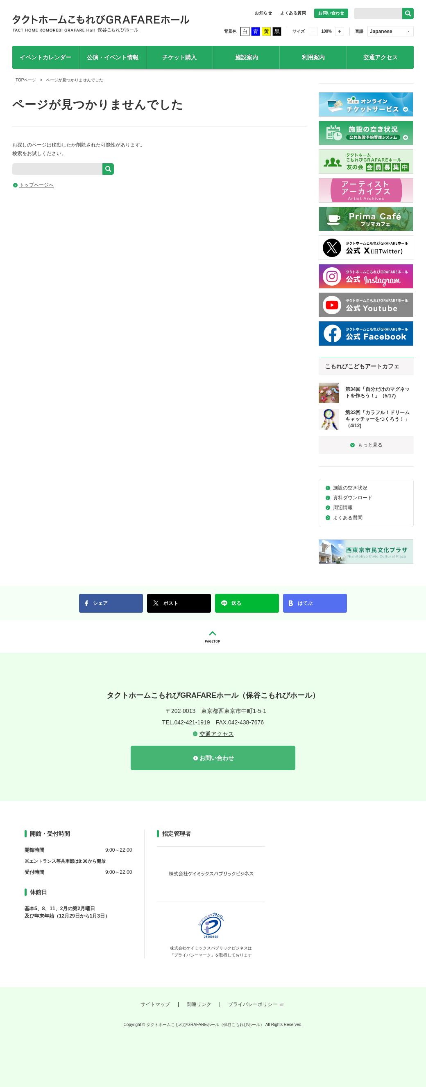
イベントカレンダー (45, 57)
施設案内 (246, 57)
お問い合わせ (331, 13)
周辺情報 (343, 507)
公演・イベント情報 (112, 57)
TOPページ (26, 80)
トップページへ (36, 185)
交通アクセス (380, 57)
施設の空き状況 (350, 488)
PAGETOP (213, 636)
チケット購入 (179, 57)
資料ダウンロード (352, 498)
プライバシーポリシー (252, 1004)
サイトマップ (155, 1004)
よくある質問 (293, 13)
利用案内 (313, 57)
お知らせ (263, 13)
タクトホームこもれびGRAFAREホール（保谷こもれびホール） (101, 22)
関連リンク (199, 1004)
